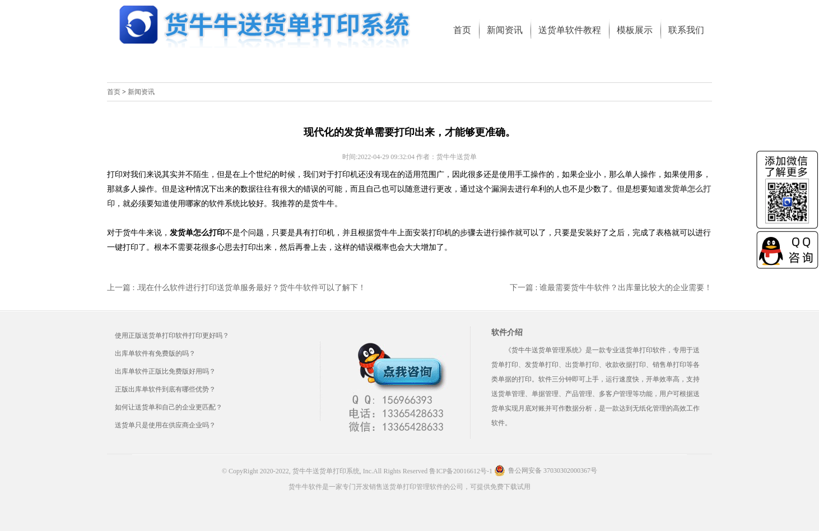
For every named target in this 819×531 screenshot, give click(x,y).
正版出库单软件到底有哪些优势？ (165, 389)
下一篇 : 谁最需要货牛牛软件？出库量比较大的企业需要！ (611, 287)
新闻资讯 (141, 92)
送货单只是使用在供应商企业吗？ (165, 425)
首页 (113, 92)
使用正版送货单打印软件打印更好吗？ (172, 335)
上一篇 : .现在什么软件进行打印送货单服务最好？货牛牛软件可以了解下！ (236, 287)
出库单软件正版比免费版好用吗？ (165, 371)
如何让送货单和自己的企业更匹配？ (168, 407)
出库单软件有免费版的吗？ (155, 353)
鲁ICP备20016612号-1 (460, 471)
